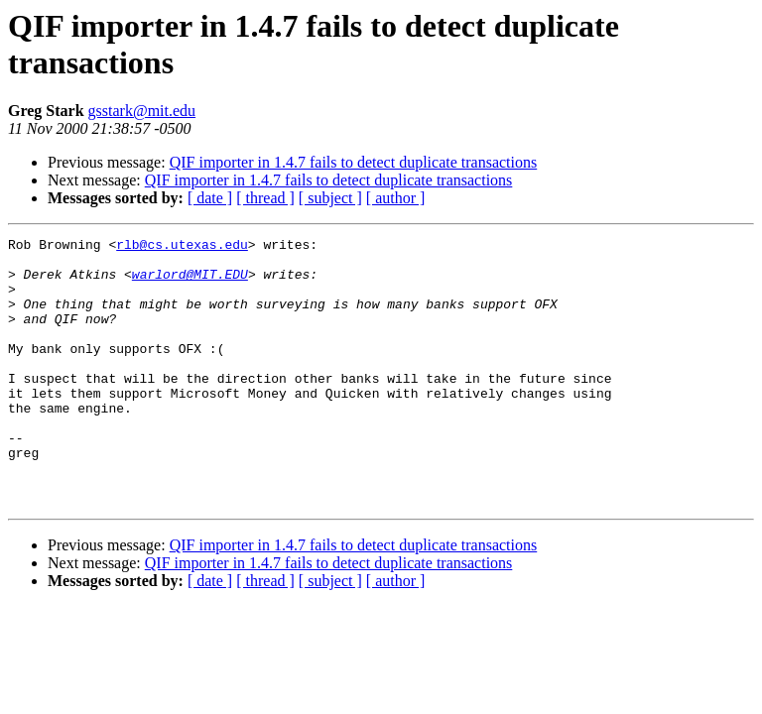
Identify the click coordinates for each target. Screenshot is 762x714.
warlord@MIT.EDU (190, 283)
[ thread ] (265, 197)
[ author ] (396, 197)
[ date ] (210, 197)
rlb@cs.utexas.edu (182, 247)
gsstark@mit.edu (142, 110)
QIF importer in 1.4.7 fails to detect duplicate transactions (354, 162)
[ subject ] (330, 197)
